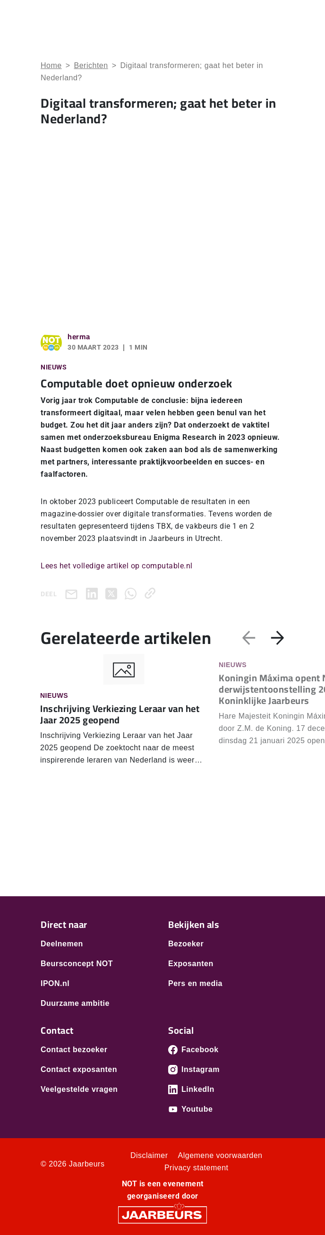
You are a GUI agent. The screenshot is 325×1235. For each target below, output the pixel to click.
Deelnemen (62, 944)
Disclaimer (149, 1155)
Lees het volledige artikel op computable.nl (117, 565)
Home (51, 65)
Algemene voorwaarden (220, 1155)
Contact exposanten (79, 1069)
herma (79, 336)
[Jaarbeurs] (162, 1214)
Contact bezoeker (74, 1050)
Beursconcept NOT (77, 964)
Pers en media (195, 983)
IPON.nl (55, 983)
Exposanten (191, 964)
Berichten (91, 65)
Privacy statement (196, 1168)
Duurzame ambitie (75, 1003)
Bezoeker (186, 944)
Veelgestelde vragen (79, 1089)
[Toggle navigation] (275, 20)
